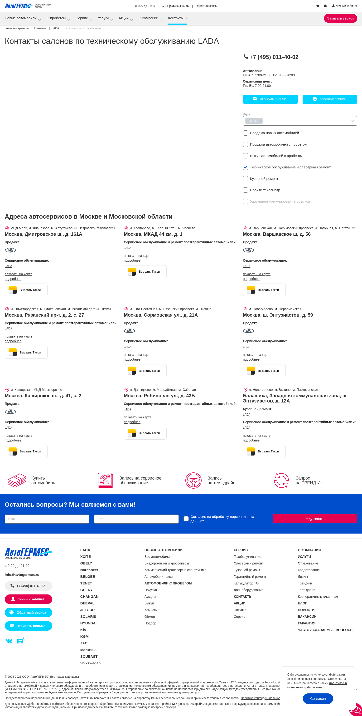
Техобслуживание (247, 557)
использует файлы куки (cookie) (167, 704)
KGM (84, 636)
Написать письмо (272, 99)
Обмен (150, 616)
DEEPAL (87, 603)
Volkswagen (90, 663)
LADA (8, 266)
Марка (246, 114)
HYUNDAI (88, 623)
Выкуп (149, 603)
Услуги (104, 18)
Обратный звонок (332, 99)
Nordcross (89, 570)
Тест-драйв (306, 590)
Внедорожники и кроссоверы (167, 563)
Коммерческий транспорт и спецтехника (176, 570)
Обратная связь (206, 6)
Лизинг (303, 577)
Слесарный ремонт (248, 563)
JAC (83, 643)
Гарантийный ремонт (250, 577)
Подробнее (13, 279)
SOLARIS (88, 616)
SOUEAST (89, 656)
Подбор (150, 623)
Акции (124, 18)
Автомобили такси (159, 577)
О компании (149, 18)
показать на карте (18, 274)
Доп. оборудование (248, 590)
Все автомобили (157, 557)
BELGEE (87, 576)
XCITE (85, 556)
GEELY (86, 563)
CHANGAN (89, 596)
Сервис (82, 18)
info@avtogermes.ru (22, 575)
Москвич (88, 650)
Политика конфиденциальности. (262, 698)
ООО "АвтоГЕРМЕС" (35, 676)
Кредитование (309, 570)
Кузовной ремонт (247, 570)
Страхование (308, 563)
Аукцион (151, 596)
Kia (83, 630)
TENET (86, 583)
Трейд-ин (305, 583)
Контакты (176, 18)
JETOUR (87, 610)
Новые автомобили (21, 18)
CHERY (86, 590)
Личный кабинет (30, 599)
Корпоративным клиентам (318, 596)
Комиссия (152, 610)
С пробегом (57, 18)
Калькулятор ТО (246, 583)
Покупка (151, 590)
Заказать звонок (340, 18)
